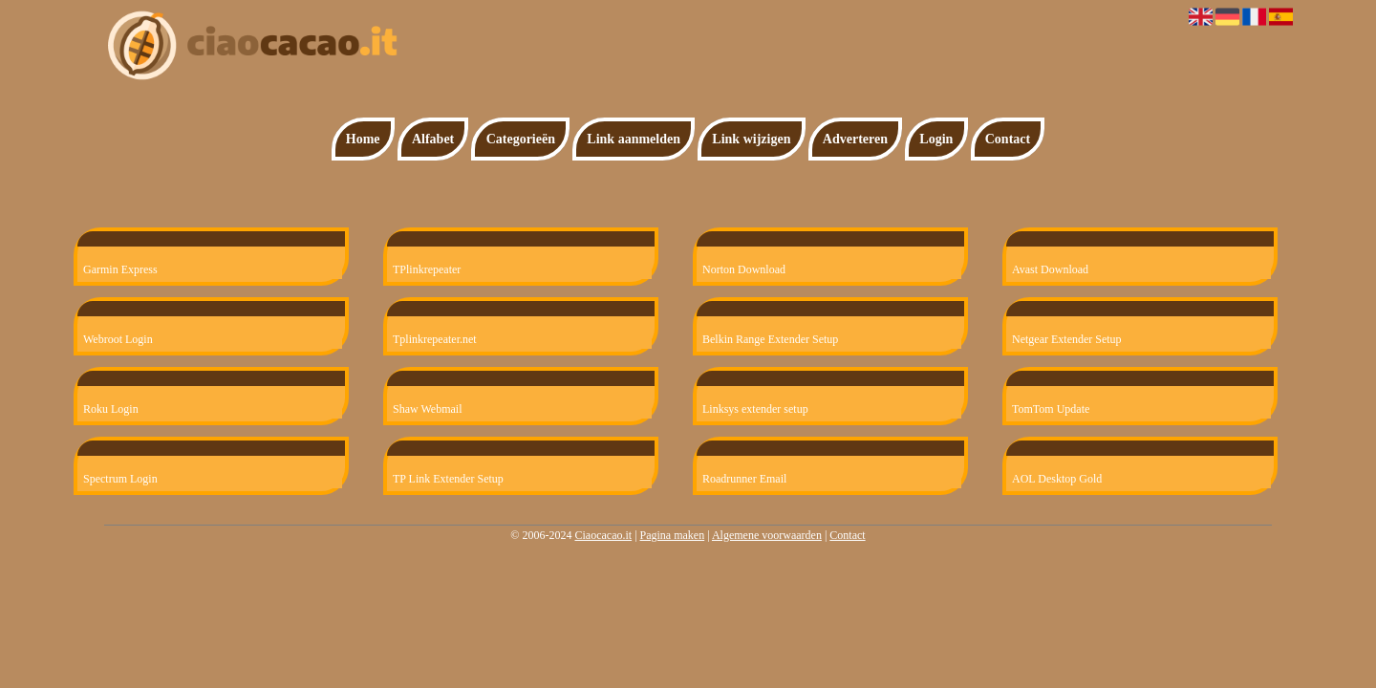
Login (936, 139)
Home (363, 139)
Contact (1007, 139)
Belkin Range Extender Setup (770, 339)
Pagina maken (672, 535)
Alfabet (433, 139)
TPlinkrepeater (427, 269)
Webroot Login (118, 339)
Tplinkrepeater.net (435, 339)
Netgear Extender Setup (1067, 339)
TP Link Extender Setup (448, 478)
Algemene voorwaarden (767, 535)
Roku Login (111, 409)
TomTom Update (1050, 409)
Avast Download (1050, 269)
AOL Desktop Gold (1057, 478)
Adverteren (855, 139)
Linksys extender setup (755, 409)
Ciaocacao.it (603, 535)
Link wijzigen (751, 139)
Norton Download (743, 269)
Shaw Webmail (427, 409)
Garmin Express (120, 269)
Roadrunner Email (744, 478)
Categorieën (520, 139)
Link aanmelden (633, 139)
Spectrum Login (120, 478)
